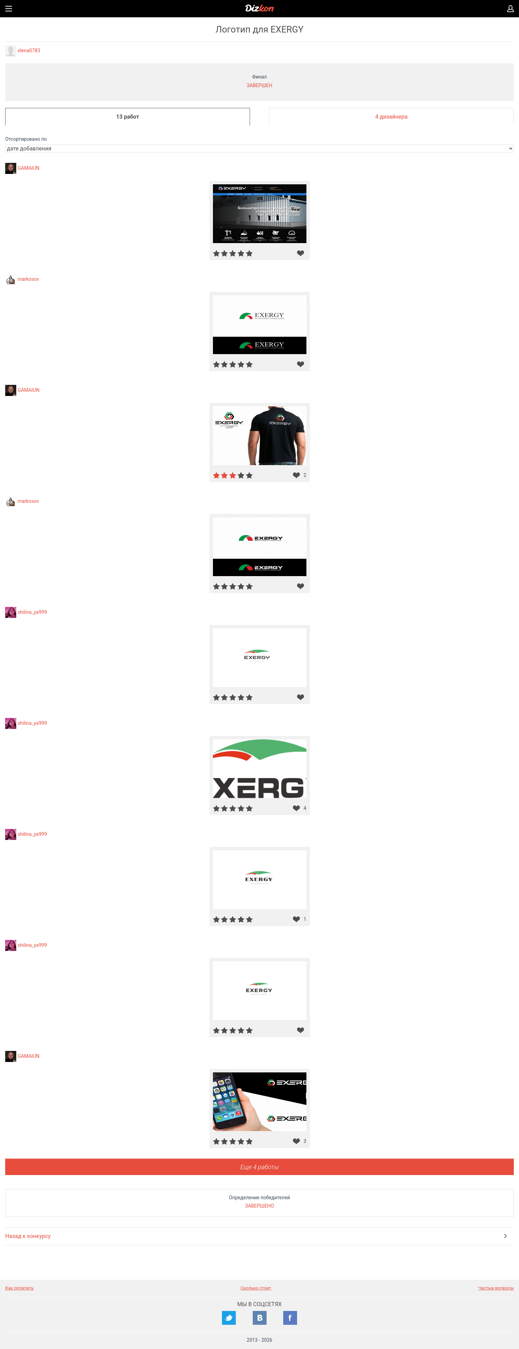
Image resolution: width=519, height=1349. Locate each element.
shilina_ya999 (32, 612)
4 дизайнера (391, 116)
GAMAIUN (28, 167)
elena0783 (29, 50)
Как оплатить (19, 1288)
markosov (28, 278)
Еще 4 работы (259, 1167)
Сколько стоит (256, 1288)
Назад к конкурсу (28, 1236)
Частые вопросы (496, 1288)
